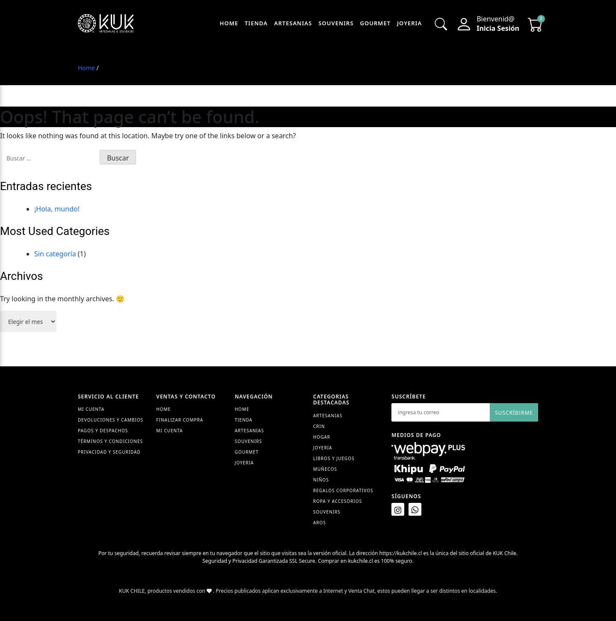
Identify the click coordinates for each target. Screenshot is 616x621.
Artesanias (293, 23)
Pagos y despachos (103, 431)
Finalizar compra (179, 420)
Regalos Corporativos (343, 490)
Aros (319, 523)
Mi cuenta (169, 431)
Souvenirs (335, 23)
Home (229, 23)
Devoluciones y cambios (110, 420)
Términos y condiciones (110, 441)
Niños (321, 480)
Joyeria (409, 23)
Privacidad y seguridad (109, 452)
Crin (319, 426)
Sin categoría (55, 254)
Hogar (321, 437)
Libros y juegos (334, 458)
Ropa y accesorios (337, 501)
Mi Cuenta (91, 409)
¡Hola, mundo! (57, 209)
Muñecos (325, 469)
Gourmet (375, 23)
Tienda (256, 23)
